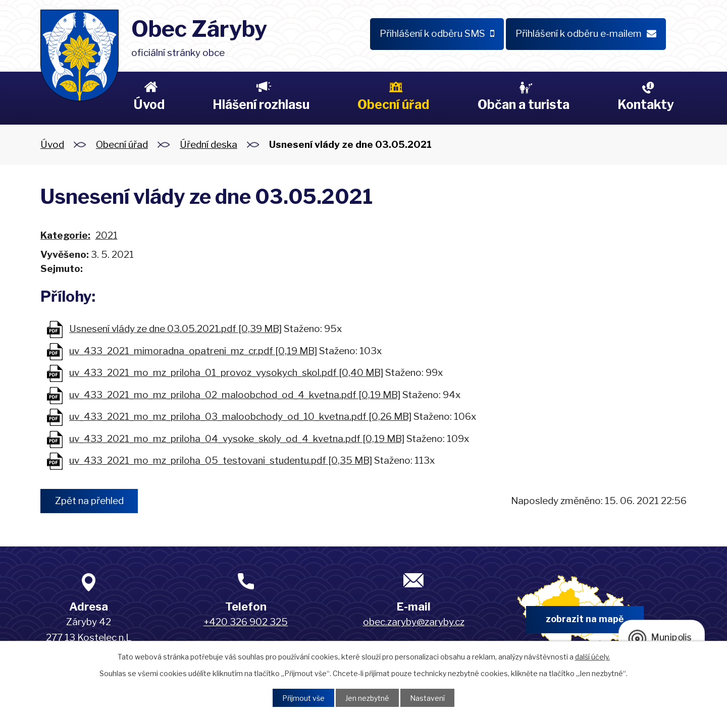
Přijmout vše (303, 698)
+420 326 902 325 (245, 622)
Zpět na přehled (89, 501)
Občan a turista (523, 104)
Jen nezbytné (367, 698)
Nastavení (427, 698)
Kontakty (645, 104)
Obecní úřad (393, 104)
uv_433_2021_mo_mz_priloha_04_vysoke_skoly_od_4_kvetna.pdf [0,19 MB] (236, 439)
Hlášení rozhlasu (261, 104)
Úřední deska (208, 144)
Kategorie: (65, 235)
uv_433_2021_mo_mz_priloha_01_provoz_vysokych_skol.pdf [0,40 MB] (226, 372)
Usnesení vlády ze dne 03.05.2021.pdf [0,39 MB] (175, 329)
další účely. (592, 656)
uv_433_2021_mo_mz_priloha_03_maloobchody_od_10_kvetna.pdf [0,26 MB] (240, 416)
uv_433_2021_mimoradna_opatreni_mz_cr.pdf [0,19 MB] (193, 351)
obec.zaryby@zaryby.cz (413, 622)
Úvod (149, 104)
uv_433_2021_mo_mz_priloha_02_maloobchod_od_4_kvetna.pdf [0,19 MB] (234, 395)
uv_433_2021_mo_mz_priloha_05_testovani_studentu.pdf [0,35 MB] (220, 460)
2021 (106, 235)
